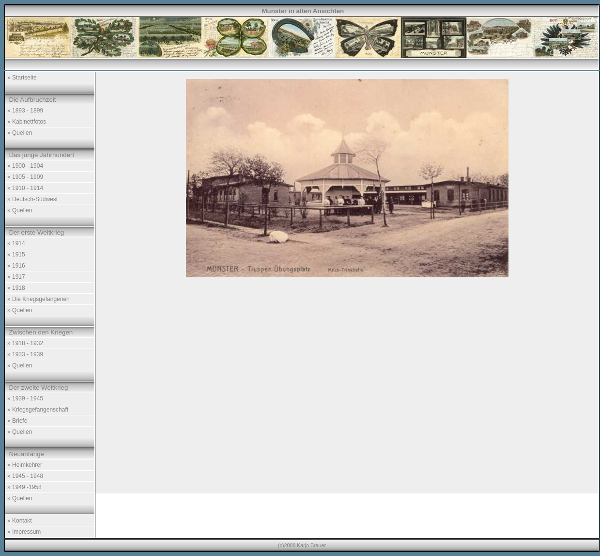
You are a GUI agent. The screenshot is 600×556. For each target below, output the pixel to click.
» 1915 (16, 254)
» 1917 (16, 276)
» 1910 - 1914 (25, 188)
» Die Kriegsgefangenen (38, 299)
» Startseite (22, 77)
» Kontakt (19, 520)
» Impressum (24, 531)
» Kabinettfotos (26, 121)
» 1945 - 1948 (25, 476)
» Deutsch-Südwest (32, 199)
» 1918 (16, 288)
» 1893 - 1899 (25, 110)
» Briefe (17, 420)
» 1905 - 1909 (25, 177)
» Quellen (19, 132)
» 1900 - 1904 (25, 165)
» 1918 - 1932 (25, 343)
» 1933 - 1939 (25, 354)
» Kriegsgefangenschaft (37, 409)
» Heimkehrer (24, 464)
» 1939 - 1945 (25, 398)
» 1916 (16, 265)
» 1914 (16, 243)
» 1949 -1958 (24, 487)
